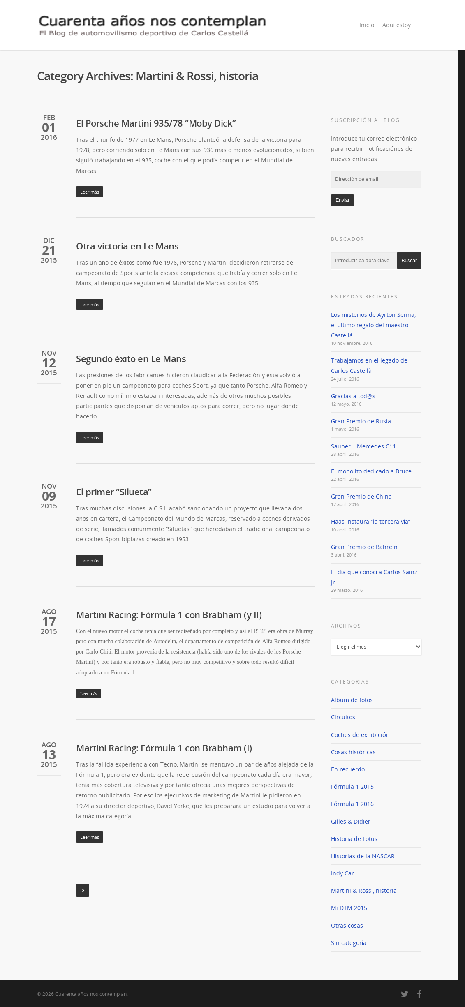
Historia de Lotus (354, 839)
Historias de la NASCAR (363, 856)
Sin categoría (348, 943)
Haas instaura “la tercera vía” (370, 521)
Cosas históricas (353, 752)
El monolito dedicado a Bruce (371, 471)
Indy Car (342, 873)
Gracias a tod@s (353, 396)
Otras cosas (347, 925)
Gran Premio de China (361, 496)
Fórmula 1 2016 (352, 804)
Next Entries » (82, 890)
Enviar (342, 200)
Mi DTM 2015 (349, 908)
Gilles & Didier (350, 821)
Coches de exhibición (360, 735)
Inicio (366, 25)
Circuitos (343, 717)
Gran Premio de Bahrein (364, 547)
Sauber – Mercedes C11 (363, 446)
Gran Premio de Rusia (361, 421)
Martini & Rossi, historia (364, 890)
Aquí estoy (396, 25)
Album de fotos (352, 700)
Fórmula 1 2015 (352, 786)
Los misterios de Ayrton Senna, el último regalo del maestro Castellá (373, 325)
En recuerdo (348, 769)
